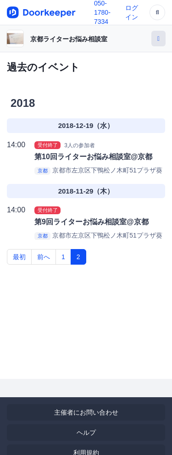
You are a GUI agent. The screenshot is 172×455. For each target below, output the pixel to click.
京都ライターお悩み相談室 (68, 39)
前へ (43, 257)
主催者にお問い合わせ (86, 412)
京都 (43, 170)
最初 (19, 257)
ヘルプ (86, 432)
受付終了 (48, 145)
